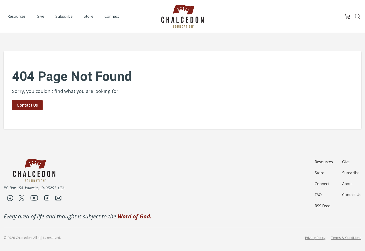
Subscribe (350, 172)
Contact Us (27, 105)
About (347, 183)
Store (319, 172)
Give (346, 161)
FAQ (318, 194)
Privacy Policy (315, 238)
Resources (324, 161)
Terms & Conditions (346, 238)
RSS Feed (322, 205)
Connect (322, 183)
